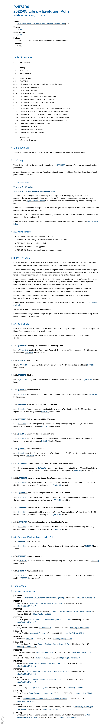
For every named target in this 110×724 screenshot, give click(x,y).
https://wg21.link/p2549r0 (26, 701)
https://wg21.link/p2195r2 (81, 652)
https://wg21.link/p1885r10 (27, 647)
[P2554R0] (22, 419)
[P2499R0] (23, 493)
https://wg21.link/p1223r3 (62, 639)
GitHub (19, 29)
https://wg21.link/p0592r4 (26, 606)
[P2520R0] (23, 478)
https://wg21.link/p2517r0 (26, 674)
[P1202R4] (22, 571)
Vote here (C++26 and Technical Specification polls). (34, 191)
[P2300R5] (22, 541)
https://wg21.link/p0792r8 (43, 614)
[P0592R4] (29, 353)
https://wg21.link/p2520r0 (26, 682)
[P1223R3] (22, 375)
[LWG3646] (22, 463)
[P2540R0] (22, 434)
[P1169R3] (22, 390)
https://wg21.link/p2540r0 (82, 693)
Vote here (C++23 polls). (23, 187)
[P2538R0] (22, 449)
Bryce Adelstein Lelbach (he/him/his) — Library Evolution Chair (41, 24)
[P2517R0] (23, 522)
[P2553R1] (22, 404)
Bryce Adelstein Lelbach (36, 201)
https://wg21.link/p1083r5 (26, 622)
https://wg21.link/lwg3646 (86, 598)
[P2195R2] (61, 165)
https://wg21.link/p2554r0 (66, 717)
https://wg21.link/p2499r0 (26, 666)
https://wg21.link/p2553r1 (53, 709)
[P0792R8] (22, 360)
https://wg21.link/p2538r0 (77, 688)
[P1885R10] (22, 346)
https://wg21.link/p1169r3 (79, 628)
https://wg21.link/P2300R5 (70, 658)
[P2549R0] (23, 507)
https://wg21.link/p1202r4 (74, 633)
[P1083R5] (22, 556)
